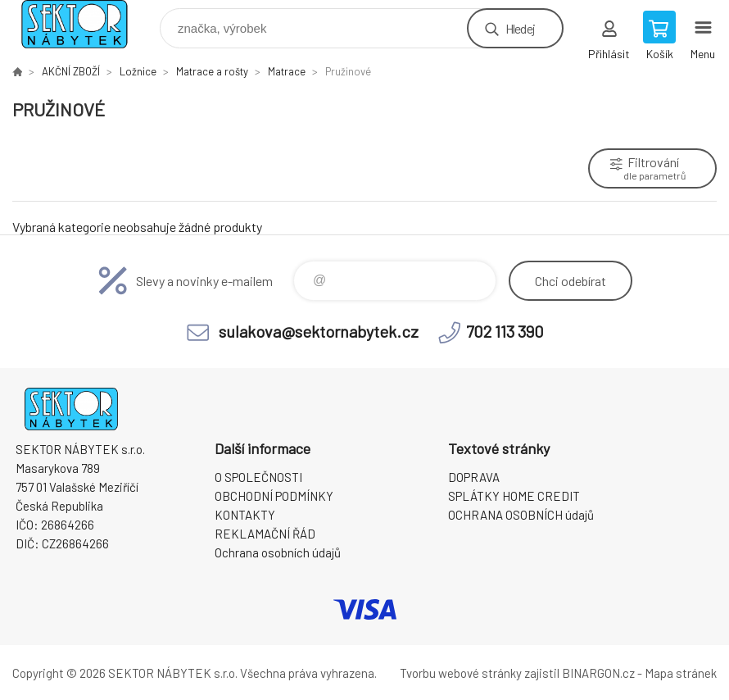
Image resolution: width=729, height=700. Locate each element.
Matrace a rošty (212, 71)
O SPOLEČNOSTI (258, 477)
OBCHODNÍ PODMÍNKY (274, 496)
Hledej (520, 28)
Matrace (287, 71)
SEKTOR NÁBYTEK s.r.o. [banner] (84, 24)
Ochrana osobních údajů (278, 552)
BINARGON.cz (598, 673)
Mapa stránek (681, 673)
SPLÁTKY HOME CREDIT (514, 496)
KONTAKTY (245, 514)
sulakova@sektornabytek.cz (319, 331)
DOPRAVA (474, 477)
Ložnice (138, 71)
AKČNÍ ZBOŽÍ (71, 71)
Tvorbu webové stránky (461, 673)
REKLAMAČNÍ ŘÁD (265, 533)
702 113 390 (505, 331)
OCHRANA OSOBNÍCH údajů (521, 514)
